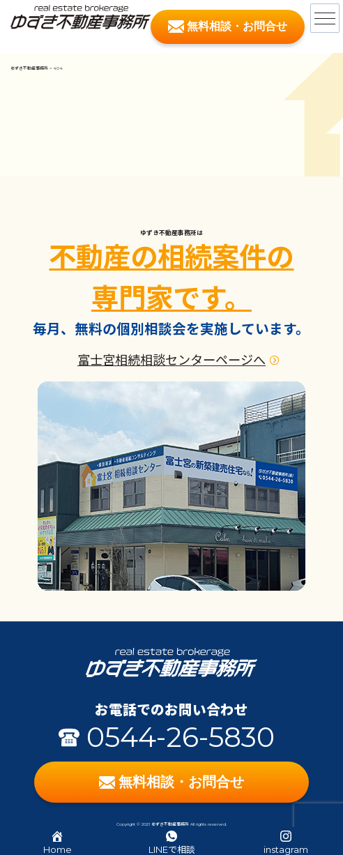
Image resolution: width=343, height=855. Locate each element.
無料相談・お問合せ (228, 26)
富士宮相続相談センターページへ (171, 360)
